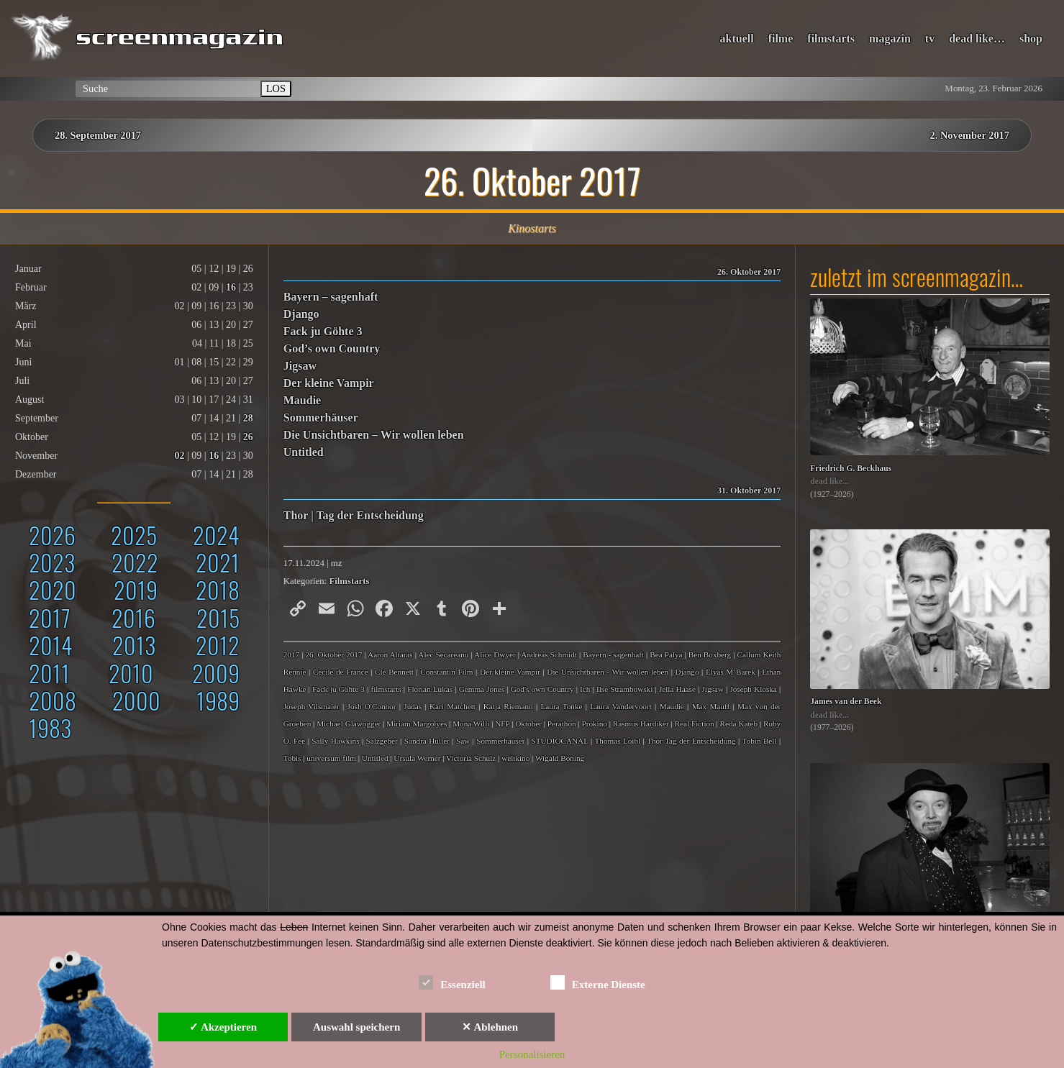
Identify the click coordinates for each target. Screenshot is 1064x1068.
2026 (52, 535)
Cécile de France (340, 671)
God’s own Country (332, 348)
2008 (52, 700)
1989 (218, 700)
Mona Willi (471, 723)
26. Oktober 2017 (333, 654)
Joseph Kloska (752, 689)
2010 (131, 673)
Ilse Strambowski (624, 689)
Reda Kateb (739, 723)
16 (231, 287)
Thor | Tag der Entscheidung (353, 515)
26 (248, 437)
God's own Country (542, 689)
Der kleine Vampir (328, 383)
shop (1030, 38)
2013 (133, 645)
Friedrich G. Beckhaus (850, 468)
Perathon (561, 723)
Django (301, 314)
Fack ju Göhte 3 (323, 331)
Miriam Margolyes (416, 723)
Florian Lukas (430, 689)
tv (930, 38)
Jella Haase (677, 689)
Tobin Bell (759, 740)
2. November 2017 (969, 135)
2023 (52, 562)
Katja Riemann (508, 706)
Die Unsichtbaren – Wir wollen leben (373, 435)
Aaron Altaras (390, 654)
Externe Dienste (597, 982)
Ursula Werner (417, 758)
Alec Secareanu (443, 654)
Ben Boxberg (709, 654)
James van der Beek (845, 701)
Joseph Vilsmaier (311, 706)
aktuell (737, 38)
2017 (50, 617)
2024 (216, 535)
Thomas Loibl (617, 740)
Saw (463, 740)
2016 (133, 617)
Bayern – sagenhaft (330, 297)
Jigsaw (300, 366)
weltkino (515, 758)
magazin (890, 38)
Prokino (593, 723)
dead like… (977, 38)
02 (180, 455)
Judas (413, 706)
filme (781, 38)
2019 (136, 589)
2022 (135, 562)
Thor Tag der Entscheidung (691, 740)
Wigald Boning (559, 758)
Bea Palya (666, 654)
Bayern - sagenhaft (613, 654)
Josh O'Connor (371, 706)
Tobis (292, 758)
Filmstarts (349, 581)
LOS (276, 88)
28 (248, 418)
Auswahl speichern (356, 1027)
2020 (52, 589)
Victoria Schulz (471, 758)
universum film (331, 758)
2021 (218, 562)
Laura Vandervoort (620, 706)
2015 (218, 617)
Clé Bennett (394, 671)
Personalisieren (532, 1054)
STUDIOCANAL (559, 740)
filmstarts (831, 38)
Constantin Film (446, 671)
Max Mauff (711, 706)
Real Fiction (694, 723)
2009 (216, 673)
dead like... (829, 481)
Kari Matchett (452, 706)
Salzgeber (382, 740)
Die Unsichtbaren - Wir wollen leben (607, 671)
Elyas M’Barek (730, 671)
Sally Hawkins (335, 740)
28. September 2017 (98, 135)
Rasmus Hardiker (641, 723)
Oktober (528, 723)
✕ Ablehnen (490, 1027)
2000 (136, 700)
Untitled (303, 452)
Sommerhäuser (320, 417)
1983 (50, 727)
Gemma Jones (481, 689)
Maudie (302, 400)
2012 (218, 645)
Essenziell (452, 982)
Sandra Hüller (427, 740)
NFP (502, 723)
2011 (49, 673)
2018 (218, 589)
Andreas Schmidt (549, 654)
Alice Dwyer (495, 654)
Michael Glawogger (349, 723)
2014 (51, 645)
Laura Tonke (562, 706)
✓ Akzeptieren (223, 1027)
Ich (585, 689)
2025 (134, 535)
